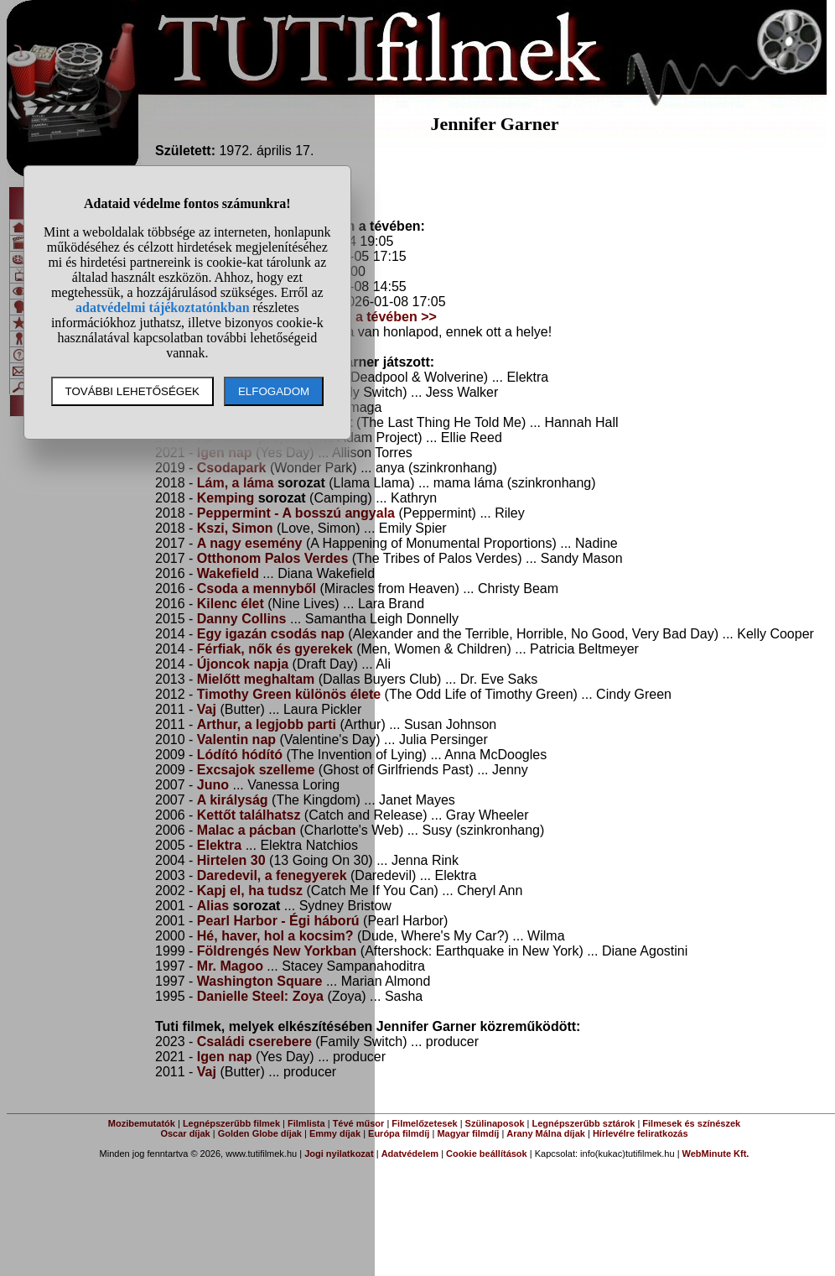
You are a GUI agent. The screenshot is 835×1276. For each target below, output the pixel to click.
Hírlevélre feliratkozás (640, 1133)
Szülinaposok (495, 1123)
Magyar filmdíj (468, 1133)
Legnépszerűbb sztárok (583, 1123)
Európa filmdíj (398, 1133)
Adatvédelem (409, 1153)
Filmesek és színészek (691, 1123)
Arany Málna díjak (545, 1133)
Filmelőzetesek (424, 1123)
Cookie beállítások (486, 1153)
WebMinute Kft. (715, 1153)
